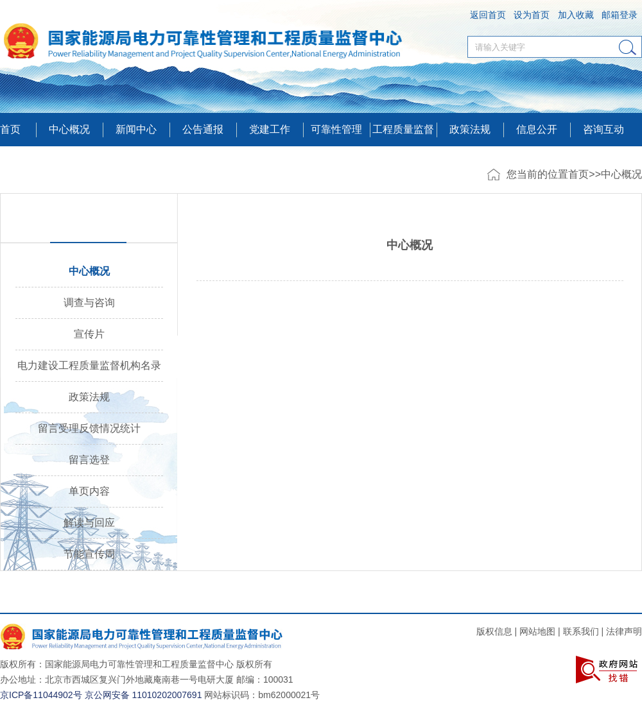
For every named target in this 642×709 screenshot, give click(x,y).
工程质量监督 (403, 129)
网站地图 (537, 631)
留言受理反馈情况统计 (89, 428)
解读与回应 (89, 522)
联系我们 (581, 631)
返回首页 (488, 15)
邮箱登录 (620, 15)
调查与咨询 (89, 302)
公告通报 (202, 129)
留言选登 (89, 459)
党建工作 (269, 129)
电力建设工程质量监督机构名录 (89, 365)
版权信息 (494, 631)
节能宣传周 (89, 554)
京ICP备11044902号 (41, 695)
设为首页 (532, 15)
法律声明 (624, 631)
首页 (10, 129)
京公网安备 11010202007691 (143, 695)
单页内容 (89, 491)
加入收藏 (576, 15)
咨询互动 (603, 129)
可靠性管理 (336, 129)
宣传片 (89, 334)
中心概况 (621, 174)
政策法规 (469, 129)
